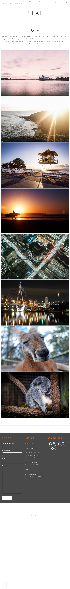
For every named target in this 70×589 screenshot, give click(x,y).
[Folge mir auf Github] (50, 448)
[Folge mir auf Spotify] (54, 448)
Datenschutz (6, 3)
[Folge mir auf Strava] (63, 444)
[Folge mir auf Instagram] (54, 444)
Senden (7, 498)
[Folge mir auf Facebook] (50, 444)
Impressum (18, 3)
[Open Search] (67, 2)
